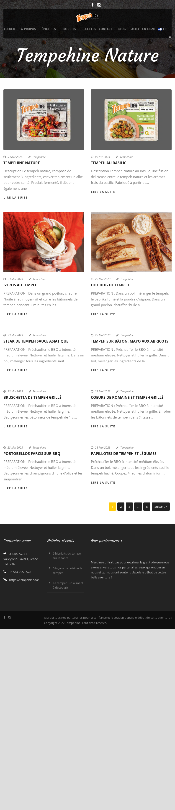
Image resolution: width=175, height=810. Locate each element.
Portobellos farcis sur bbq (31, 453)
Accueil (9, 29)
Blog (122, 29)
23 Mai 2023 (15, 279)
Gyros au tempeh (20, 285)
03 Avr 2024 (15, 157)
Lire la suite (15, 197)
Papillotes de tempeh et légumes (124, 453)
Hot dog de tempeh (110, 285)
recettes (89, 29)
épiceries (48, 29)
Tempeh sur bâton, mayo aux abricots (129, 341)
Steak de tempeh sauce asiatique (35, 341)
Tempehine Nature (21, 162)
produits (69, 29)
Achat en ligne (143, 29)
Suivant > (160, 507)
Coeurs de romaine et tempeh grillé (127, 397)
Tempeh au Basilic (108, 162)
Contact (105, 29)
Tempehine (39, 157)
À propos (28, 29)
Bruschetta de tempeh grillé (32, 397)
